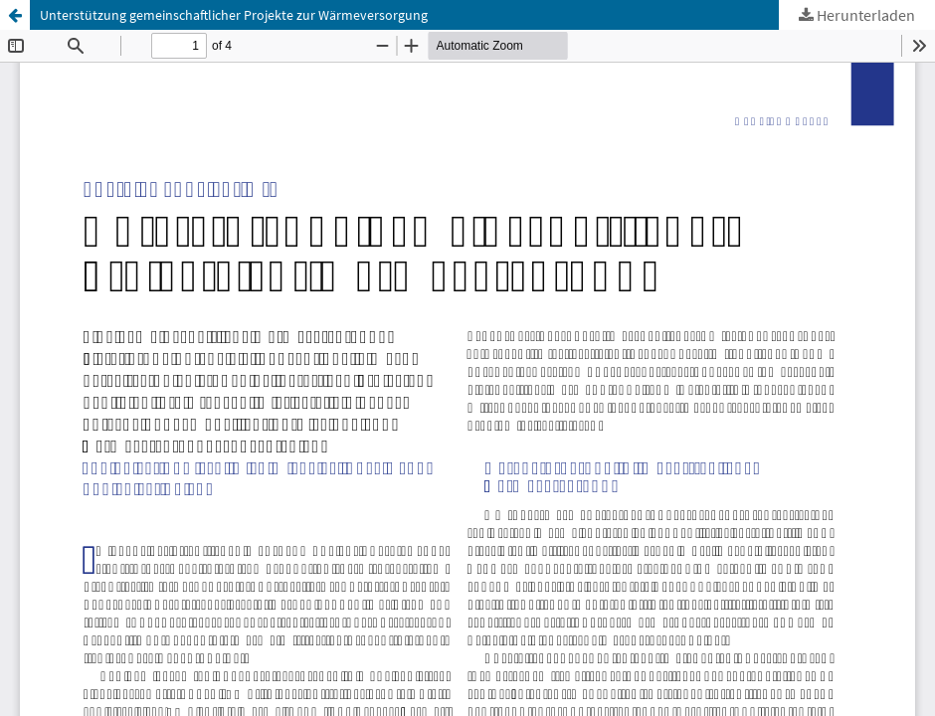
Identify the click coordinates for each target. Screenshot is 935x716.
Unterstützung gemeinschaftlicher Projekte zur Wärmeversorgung (234, 15)
